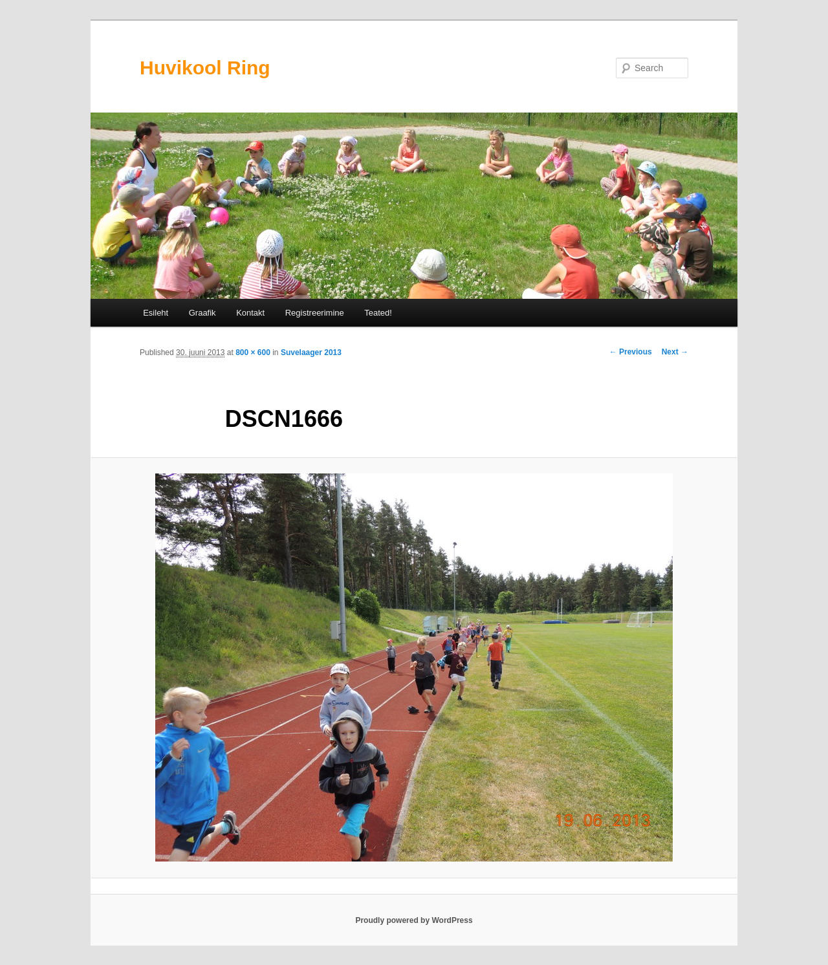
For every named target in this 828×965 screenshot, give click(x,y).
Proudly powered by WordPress (413, 920)
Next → (675, 351)
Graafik (202, 313)
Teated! (378, 313)
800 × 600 (252, 352)
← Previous (630, 351)
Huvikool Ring (205, 67)
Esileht (155, 313)
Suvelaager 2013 (311, 352)
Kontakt (250, 313)
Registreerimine (314, 313)
